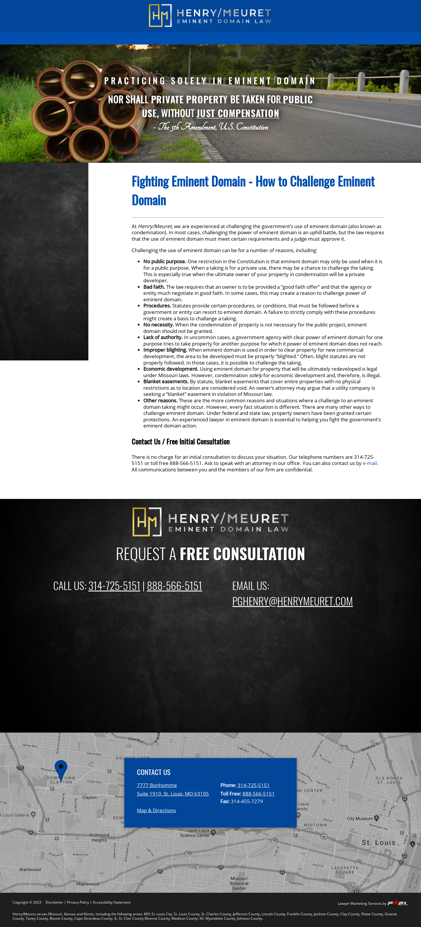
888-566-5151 (174, 585)
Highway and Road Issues (55, 250)
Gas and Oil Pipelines (49, 272)
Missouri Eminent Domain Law (62, 332)
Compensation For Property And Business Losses (64, 226)
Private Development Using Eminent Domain (57, 297)
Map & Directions (156, 810)
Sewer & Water (41, 282)
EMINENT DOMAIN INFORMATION (150, 38)
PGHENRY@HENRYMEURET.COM (292, 600)
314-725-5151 (114, 585)
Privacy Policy (78, 902)
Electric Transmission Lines (57, 261)
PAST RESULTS (94, 38)
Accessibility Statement (111, 902)
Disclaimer (54, 902)
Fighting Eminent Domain (55, 240)
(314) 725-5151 (62, 8)
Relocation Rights (44, 310)
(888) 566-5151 (357, 8)
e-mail (370, 463)
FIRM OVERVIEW (208, 38)
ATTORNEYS (245, 38)
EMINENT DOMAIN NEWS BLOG (297, 38)
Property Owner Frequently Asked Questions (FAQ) (58, 209)
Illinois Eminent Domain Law (59, 342)
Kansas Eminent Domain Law (60, 352)
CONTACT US (350, 38)
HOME (64, 38)
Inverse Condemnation (52, 321)
